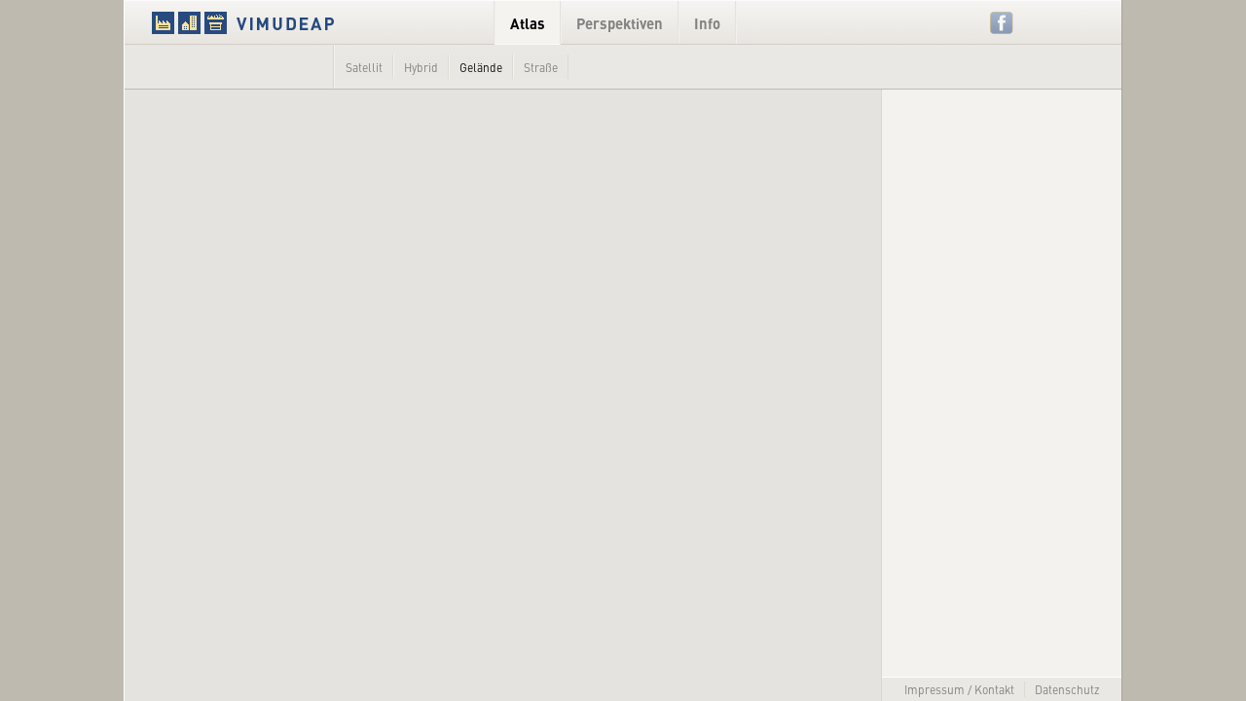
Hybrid (421, 67)
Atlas (527, 23)
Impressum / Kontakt (959, 689)
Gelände (480, 67)
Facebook (1002, 23)
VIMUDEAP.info (280, 22)
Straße (541, 67)
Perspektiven (619, 23)
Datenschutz (1067, 689)
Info (707, 23)
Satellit (364, 67)
